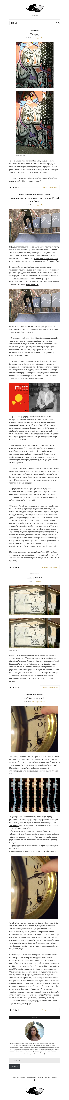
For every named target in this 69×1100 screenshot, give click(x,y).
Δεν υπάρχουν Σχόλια (38, 38)
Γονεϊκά (21, 194)
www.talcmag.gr (32, 284)
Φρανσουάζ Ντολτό (16, 425)
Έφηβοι (47, 194)
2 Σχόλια (38, 581)
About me (15, 1077)
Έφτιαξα (47, 1077)
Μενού (14, 23)
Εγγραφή (15, 1066)
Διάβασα (29, 194)
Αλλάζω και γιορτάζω (34, 698)
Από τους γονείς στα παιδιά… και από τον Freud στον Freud (34, 199)
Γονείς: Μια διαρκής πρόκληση (46, 258)
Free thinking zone (20, 278)
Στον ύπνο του (34, 577)
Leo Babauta (14, 825)
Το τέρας (34, 34)
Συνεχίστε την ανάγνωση (50, 187)
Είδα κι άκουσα (34, 30)
